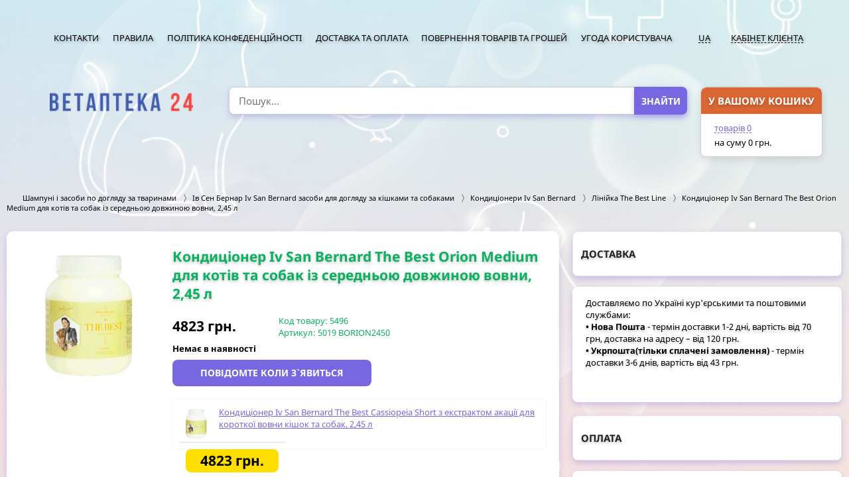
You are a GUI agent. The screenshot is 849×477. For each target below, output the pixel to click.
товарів (732, 128)
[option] (89, 316)
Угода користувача (626, 38)
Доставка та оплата (362, 38)
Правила (133, 38)
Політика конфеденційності (234, 38)
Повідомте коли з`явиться (272, 372)
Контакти (76, 38)
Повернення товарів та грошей (494, 38)
